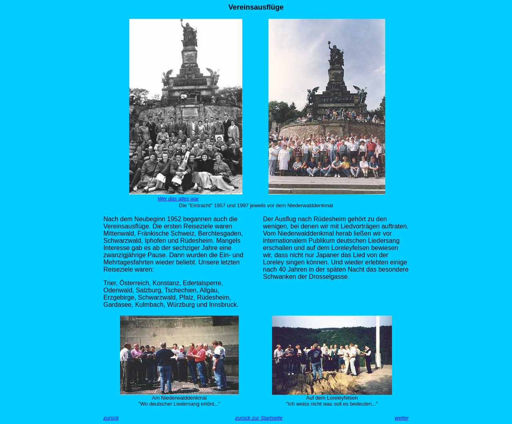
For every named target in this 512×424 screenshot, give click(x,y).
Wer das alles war (178, 199)
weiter (402, 418)
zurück (111, 418)
